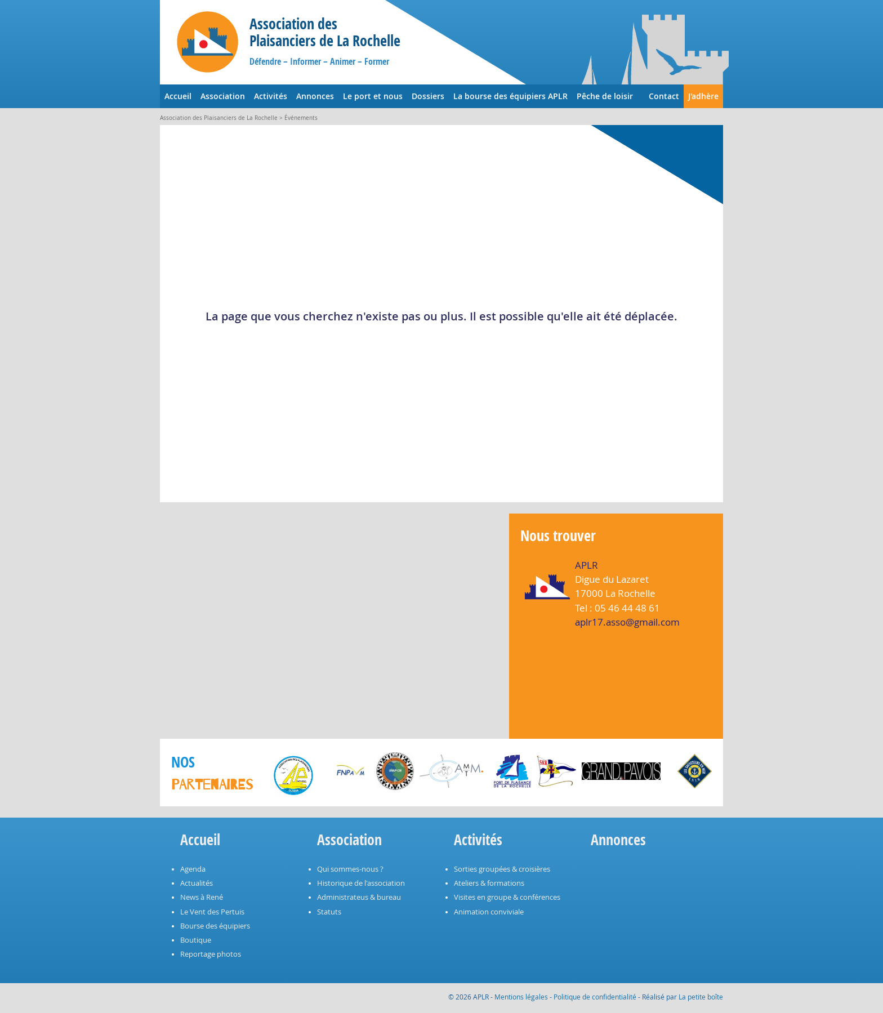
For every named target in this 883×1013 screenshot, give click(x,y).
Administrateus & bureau (359, 897)
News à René (201, 897)
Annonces (315, 96)
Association (222, 96)
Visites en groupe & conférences (507, 897)
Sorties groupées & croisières (502, 869)
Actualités (196, 883)
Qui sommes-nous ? (350, 869)
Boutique (195, 940)
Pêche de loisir (605, 96)
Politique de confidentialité (595, 996)
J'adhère (703, 96)
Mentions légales (521, 996)
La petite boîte (701, 996)
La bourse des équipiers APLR (510, 96)
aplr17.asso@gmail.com (627, 621)
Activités (270, 96)
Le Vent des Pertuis (212, 912)
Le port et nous (373, 96)
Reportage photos (210, 954)
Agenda (193, 869)
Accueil (177, 96)
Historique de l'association (361, 883)
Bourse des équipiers (215, 926)
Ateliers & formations (489, 883)
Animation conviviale (489, 912)
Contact (664, 96)
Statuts (329, 912)
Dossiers (428, 96)
